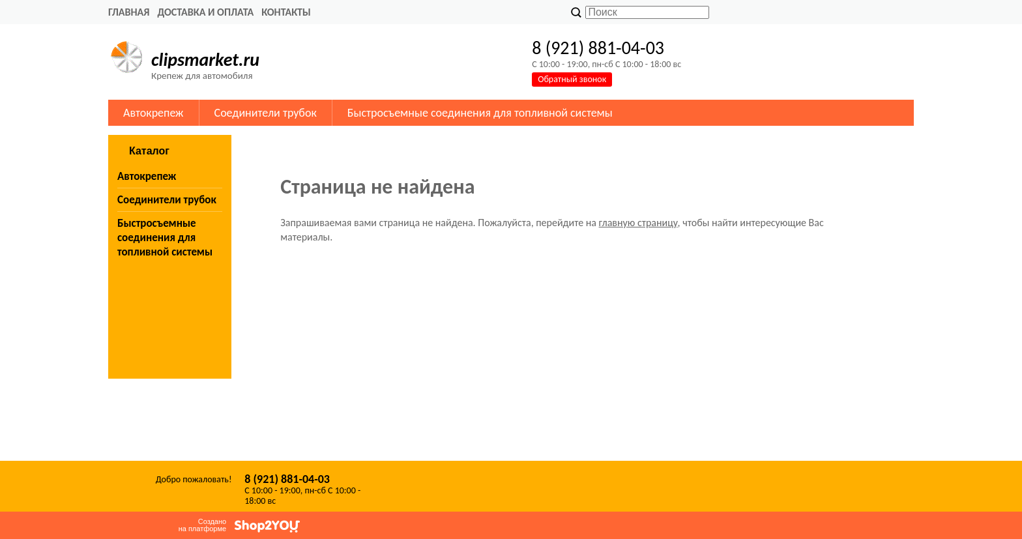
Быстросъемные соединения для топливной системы (480, 113)
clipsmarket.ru (205, 59)
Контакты (286, 12)
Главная (128, 12)
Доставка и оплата (205, 12)
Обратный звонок (572, 79)
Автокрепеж (153, 113)
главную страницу (638, 222)
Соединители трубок (265, 113)
